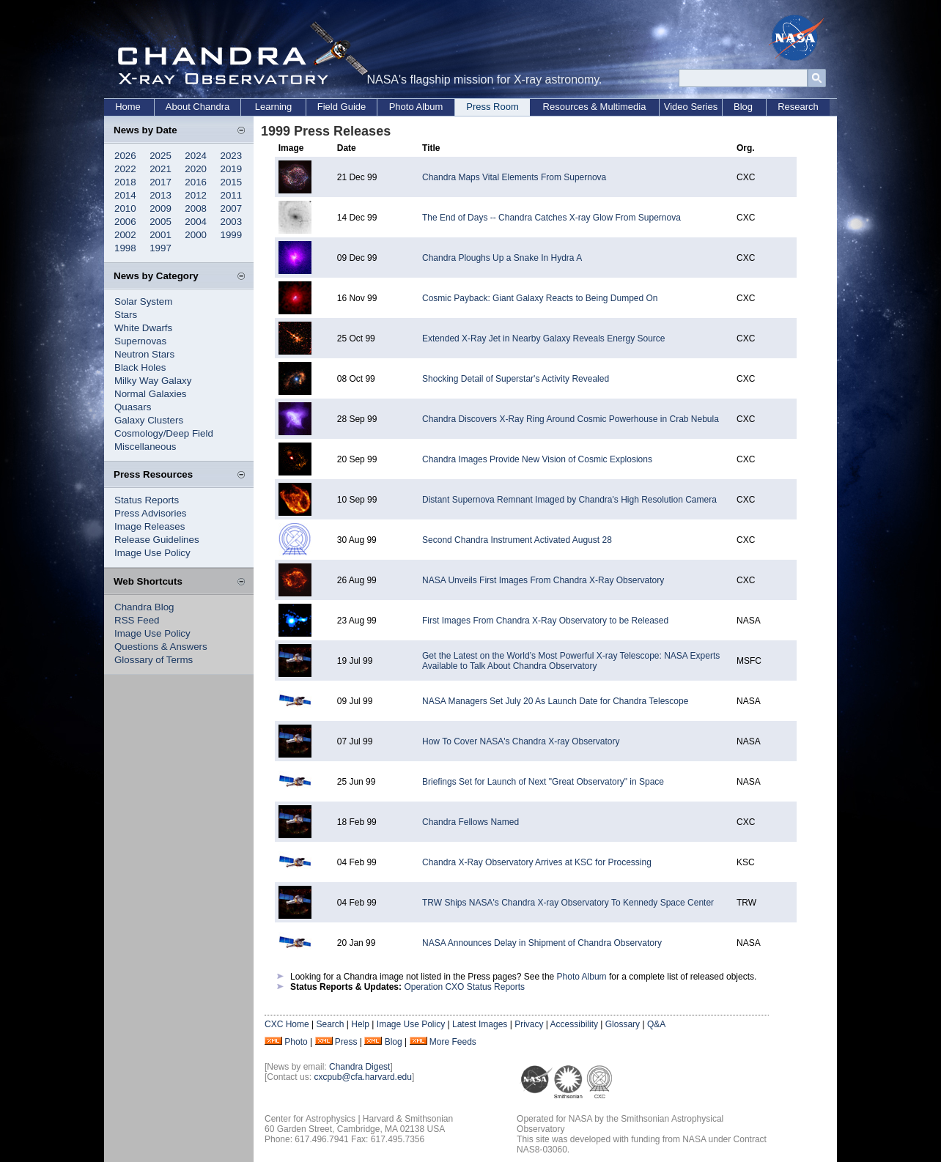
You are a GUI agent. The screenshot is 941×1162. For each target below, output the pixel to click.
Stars (125, 314)
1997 (160, 248)
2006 (125, 221)
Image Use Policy (152, 552)
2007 (232, 208)
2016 (196, 182)
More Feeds (452, 1042)
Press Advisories (150, 513)
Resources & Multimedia (594, 106)
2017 (160, 182)
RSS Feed (137, 620)
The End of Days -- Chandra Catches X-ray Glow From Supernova (551, 217)
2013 (160, 195)
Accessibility (574, 1024)
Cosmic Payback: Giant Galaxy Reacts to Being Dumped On (539, 298)
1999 (232, 234)
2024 (196, 155)
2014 (125, 195)
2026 (125, 155)
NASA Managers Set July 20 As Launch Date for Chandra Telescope (555, 701)
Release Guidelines (156, 539)
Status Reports (146, 500)
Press (346, 1042)
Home (128, 106)
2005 (160, 221)
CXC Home (287, 1024)
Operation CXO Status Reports (464, 987)
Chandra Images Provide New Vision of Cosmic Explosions (537, 459)
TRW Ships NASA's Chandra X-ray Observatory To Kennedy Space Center (568, 903)
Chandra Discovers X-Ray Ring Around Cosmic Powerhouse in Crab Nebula (570, 419)
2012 (196, 195)
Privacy (528, 1024)
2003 (232, 221)
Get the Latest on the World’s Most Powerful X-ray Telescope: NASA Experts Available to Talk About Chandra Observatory (571, 661)
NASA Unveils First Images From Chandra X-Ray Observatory (543, 580)
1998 (125, 248)
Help (360, 1024)
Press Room (492, 106)
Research (798, 106)
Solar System (143, 301)
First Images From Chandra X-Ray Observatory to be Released (545, 620)
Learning (273, 106)
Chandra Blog (144, 607)
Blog (743, 106)
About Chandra (197, 106)
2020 (196, 168)
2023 (232, 155)
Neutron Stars (144, 354)
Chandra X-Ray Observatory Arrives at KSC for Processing (537, 862)
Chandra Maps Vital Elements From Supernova (514, 177)
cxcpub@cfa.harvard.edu (363, 1077)
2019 (232, 168)
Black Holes (140, 367)
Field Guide (341, 106)
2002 (125, 234)
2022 (125, 168)
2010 (125, 208)
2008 (196, 208)
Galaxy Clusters (148, 420)
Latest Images (479, 1024)
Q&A (656, 1024)
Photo (295, 1042)
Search (330, 1024)
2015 (232, 182)
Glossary (622, 1024)
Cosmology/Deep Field (163, 433)
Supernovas (140, 341)
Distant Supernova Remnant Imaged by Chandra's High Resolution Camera (569, 500)
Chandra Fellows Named (470, 822)
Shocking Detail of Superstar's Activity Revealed (515, 379)
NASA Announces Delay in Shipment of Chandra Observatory (542, 943)
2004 (196, 221)
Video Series (690, 106)
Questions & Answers (160, 646)
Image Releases (149, 526)
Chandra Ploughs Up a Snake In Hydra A (502, 258)
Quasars (132, 406)
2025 (160, 155)
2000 (196, 234)
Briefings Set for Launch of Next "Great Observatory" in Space (543, 782)
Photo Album (416, 106)
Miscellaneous (145, 446)
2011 (232, 195)
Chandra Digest (359, 1067)
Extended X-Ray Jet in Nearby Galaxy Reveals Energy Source (543, 338)
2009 (160, 208)
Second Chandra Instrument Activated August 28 (517, 540)
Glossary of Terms (153, 659)
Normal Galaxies (150, 393)
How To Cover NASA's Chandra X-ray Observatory (521, 741)
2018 (125, 182)
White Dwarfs (143, 327)
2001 (160, 234)
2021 (160, 168)
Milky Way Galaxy (152, 380)
